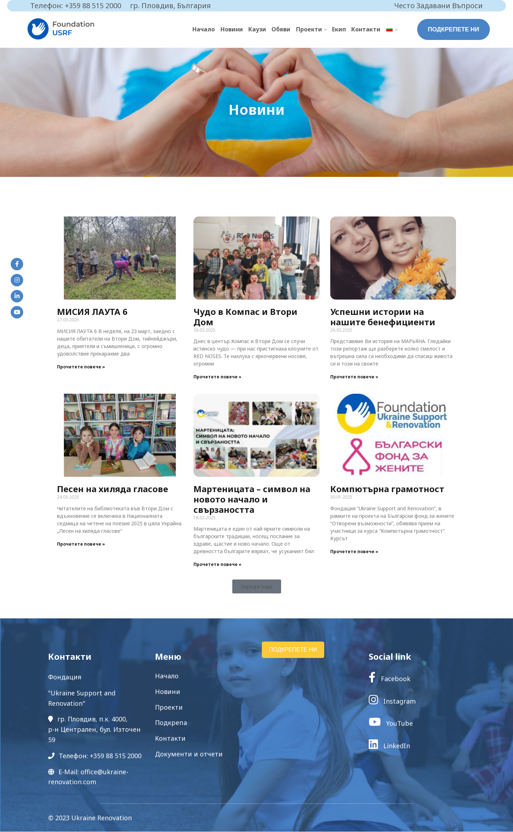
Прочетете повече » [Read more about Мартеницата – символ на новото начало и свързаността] (217, 565)
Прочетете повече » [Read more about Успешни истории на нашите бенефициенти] (354, 377)
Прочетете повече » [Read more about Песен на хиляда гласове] (81, 544)
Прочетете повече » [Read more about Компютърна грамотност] (354, 551)
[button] (256, 587)
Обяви (281, 29)
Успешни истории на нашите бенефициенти (382, 317)
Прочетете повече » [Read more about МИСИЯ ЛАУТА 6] (81, 367)
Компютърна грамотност (387, 489)
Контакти (366, 29)
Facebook (389, 679)
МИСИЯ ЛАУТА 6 (92, 312)
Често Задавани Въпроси (438, 5)
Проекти (309, 29)
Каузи (258, 29)
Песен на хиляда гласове (112, 489)
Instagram (392, 701)
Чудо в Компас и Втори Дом (245, 317)
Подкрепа (171, 723)
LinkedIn (389, 745)
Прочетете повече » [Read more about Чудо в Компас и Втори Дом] (217, 377)
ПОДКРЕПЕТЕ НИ (453, 29)
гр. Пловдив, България (170, 5)
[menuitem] (391, 29)
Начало (204, 29)
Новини (232, 29)
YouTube (391, 723)
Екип (339, 29)
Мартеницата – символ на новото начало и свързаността (251, 499)
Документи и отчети (189, 754)
